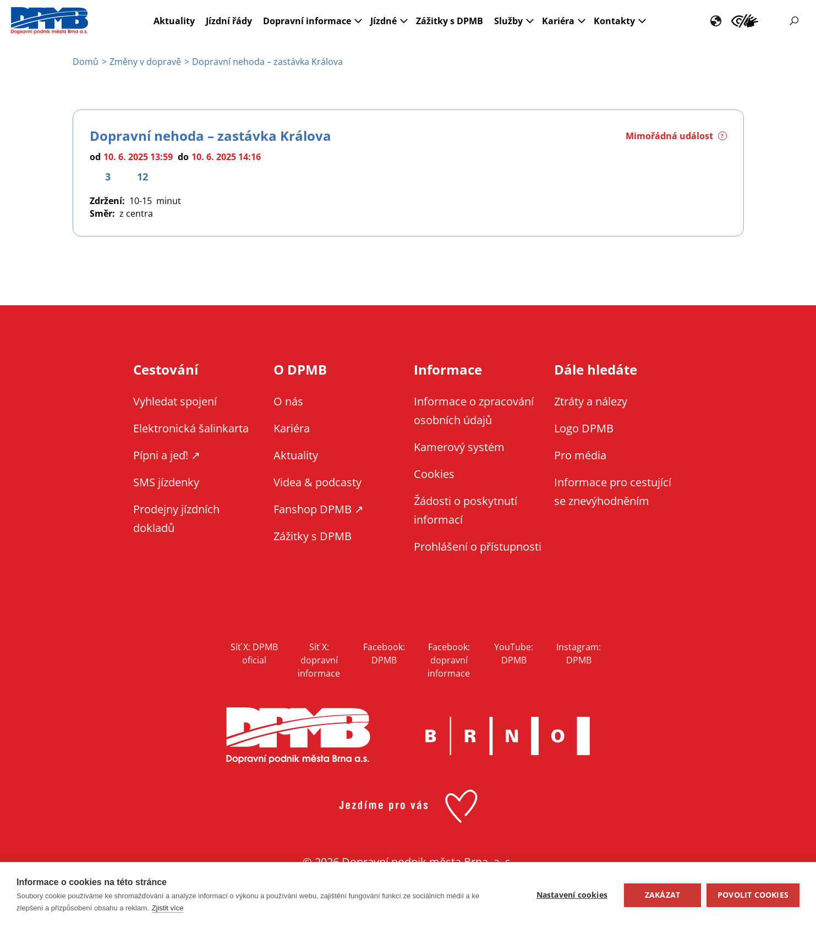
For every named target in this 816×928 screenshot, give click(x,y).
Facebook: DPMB (384, 653)
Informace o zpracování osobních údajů (474, 410)
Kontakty (614, 21)
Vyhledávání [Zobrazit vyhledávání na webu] (794, 21)
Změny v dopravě (145, 62)
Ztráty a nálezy (590, 401)
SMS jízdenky (166, 482)
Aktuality (174, 21)
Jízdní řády (229, 21)
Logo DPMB (584, 428)
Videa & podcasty (317, 482)
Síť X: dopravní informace (319, 660)
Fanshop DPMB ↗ (318, 509)
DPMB (298, 735)
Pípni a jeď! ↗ (166, 455)
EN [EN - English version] (716, 20)
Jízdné (383, 21)
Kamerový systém (459, 447)
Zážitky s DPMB (449, 21)
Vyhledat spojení (175, 401)
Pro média (580, 455)
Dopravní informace (307, 21)
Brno (507, 736)
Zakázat (662, 895)
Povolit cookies (753, 895)
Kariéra (558, 21)
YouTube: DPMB (513, 653)
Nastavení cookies (571, 895)
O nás (288, 401)
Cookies (434, 473)
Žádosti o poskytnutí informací (465, 510)
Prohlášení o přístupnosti (477, 546)
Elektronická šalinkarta (191, 428)
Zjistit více (168, 908)
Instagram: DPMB (578, 653)
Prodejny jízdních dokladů (176, 518)
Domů (85, 62)
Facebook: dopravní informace (449, 660)
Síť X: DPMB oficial (254, 653)
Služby (508, 21)
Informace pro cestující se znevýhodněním (744, 20)
